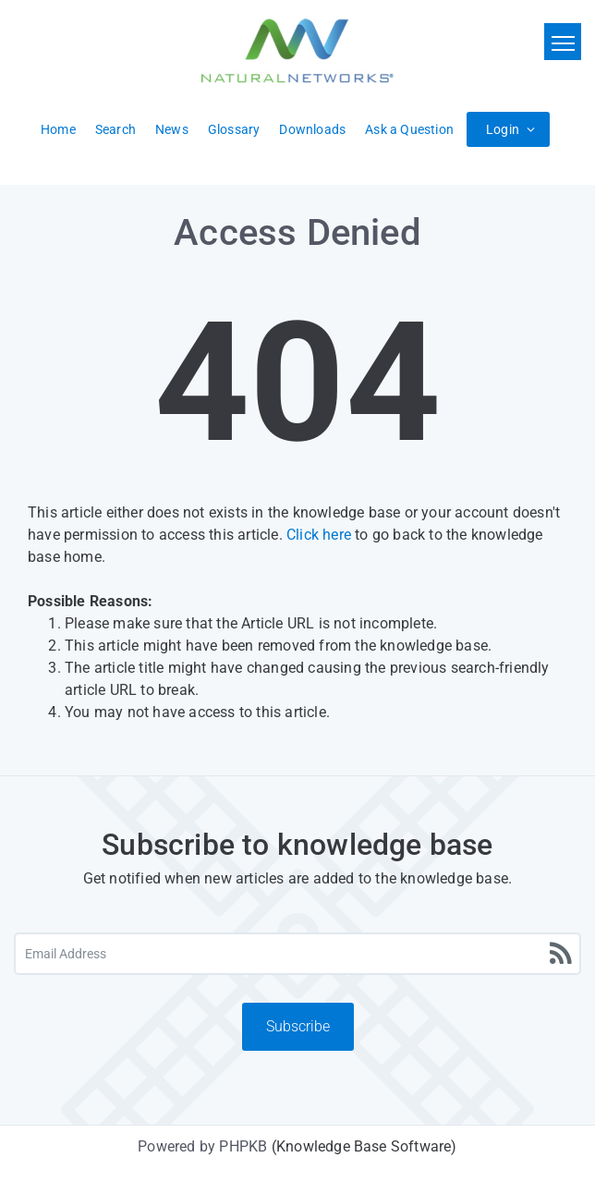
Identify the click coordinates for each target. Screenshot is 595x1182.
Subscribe (298, 1026)
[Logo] (297, 51)
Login (502, 129)
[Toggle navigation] (562, 41)
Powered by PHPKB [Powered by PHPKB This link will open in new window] (202, 1146)
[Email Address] (297, 953)
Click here (318, 534)
